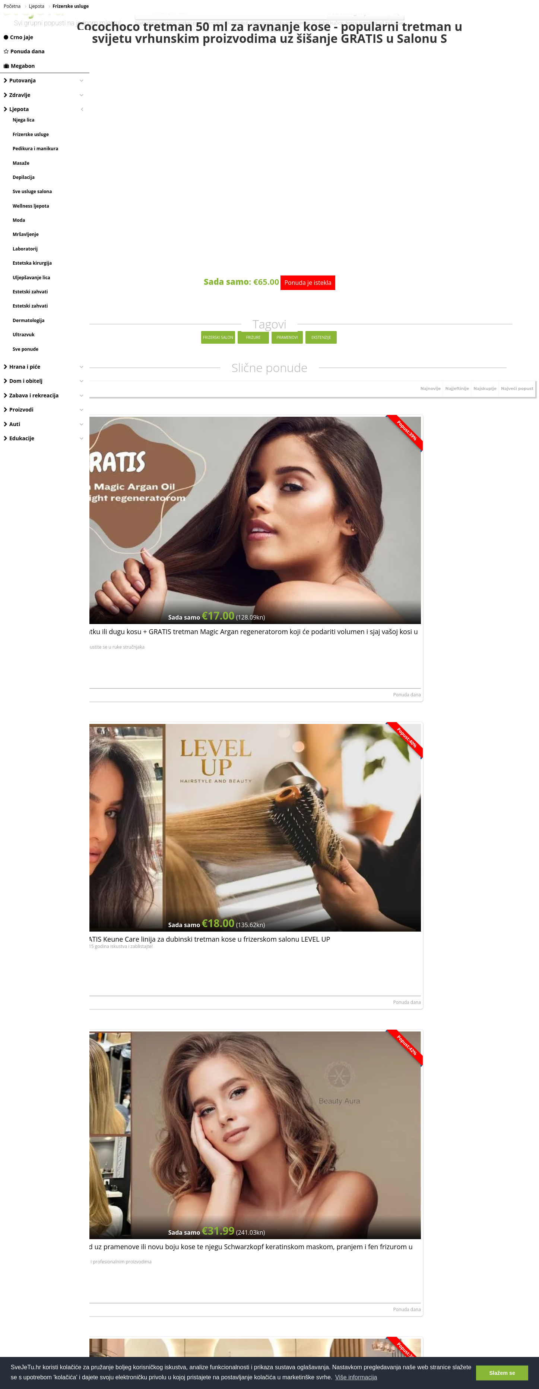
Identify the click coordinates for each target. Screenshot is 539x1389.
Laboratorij (25, 249)
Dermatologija (29, 320)
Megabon (19, 65)
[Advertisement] (314, 1197)
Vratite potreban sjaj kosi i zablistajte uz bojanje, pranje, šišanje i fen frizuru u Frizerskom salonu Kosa (455, 838)
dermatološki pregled (226, 23)
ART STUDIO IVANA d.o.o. (121, 582)
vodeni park (190, 23)
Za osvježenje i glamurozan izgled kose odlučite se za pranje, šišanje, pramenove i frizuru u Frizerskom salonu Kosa (310, 994)
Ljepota (16, 109)
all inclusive (391, 23)
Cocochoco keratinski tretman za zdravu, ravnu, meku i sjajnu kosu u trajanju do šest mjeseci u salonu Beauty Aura (162, 994)
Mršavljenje (26, 234)
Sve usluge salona (32, 191)
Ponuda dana (24, 51)
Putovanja (20, 80)
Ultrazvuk (24, 334)
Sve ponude (25, 349)
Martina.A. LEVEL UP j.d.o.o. (272, 582)
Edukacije (19, 438)
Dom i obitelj (23, 380)
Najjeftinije (449, 419)
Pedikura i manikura (35, 148)
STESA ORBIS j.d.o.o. (415, 582)
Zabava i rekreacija (31, 395)
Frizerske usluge (31, 134)
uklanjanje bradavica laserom (280, 23)
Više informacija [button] (356, 1377)
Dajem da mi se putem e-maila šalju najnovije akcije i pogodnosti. (315, 1120)
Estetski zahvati (30, 292)
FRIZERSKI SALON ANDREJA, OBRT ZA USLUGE (441, 1051)
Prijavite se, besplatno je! (359, 1099)
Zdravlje (17, 94)
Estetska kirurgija (32, 263)
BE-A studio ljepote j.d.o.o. (122, 738)
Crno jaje (18, 37)
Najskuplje (479, 419)
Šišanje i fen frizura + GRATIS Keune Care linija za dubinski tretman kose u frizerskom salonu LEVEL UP (312, 525)
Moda (19, 220)
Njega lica (23, 120)
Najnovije (420, 419)
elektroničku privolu (247, 1120)
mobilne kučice (327, 23)
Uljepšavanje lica (31, 277)
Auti (12, 424)
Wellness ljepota (31, 206)
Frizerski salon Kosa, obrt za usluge (430, 894)
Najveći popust (515, 419)
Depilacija (24, 177)
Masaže (21, 163)
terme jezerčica (361, 23)
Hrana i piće (22, 366)
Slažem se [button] (502, 1373)
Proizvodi (19, 409)
